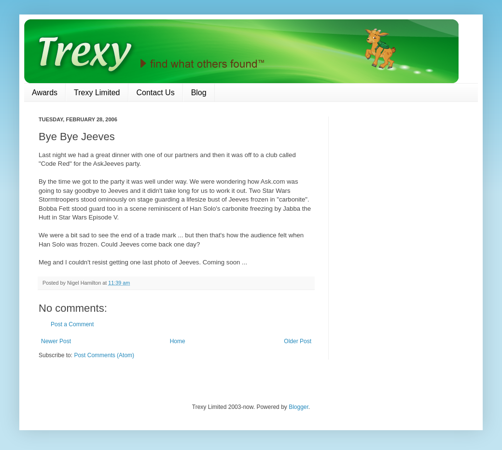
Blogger (298, 407)
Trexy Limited (97, 92)
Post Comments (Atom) (104, 355)
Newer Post (56, 341)
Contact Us (156, 92)
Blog (199, 92)
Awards (44, 92)
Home (177, 341)
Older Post (297, 341)
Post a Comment (72, 324)
